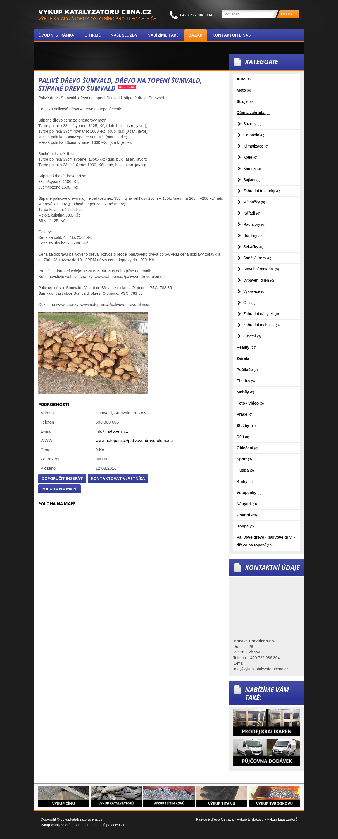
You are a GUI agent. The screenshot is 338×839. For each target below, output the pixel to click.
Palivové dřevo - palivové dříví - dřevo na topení (266, 541)
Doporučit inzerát (62, 478)
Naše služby (124, 35)
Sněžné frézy (257, 258)
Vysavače (254, 291)
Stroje (245, 101)
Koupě (245, 526)
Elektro (246, 381)
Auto (244, 79)
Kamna (252, 168)
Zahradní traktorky (261, 191)
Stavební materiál (261, 269)
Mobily (245, 392)
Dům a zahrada (253, 112)
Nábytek (247, 504)
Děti (243, 436)
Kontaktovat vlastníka (118, 478)
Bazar (195, 35)
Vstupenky (249, 492)
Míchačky (254, 202)
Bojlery (251, 179)
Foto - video (250, 403)
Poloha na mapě (59, 488)
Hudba (245, 470)
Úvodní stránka (56, 35)
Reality (246, 347)
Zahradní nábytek (261, 314)
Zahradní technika (261, 325)
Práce (244, 414)
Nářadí (251, 213)
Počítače (247, 369)
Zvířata (245, 358)
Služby (246, 425)
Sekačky (253, 246)
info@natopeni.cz (112, 431)
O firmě (92, 35)
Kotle (250, 157)
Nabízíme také (162, 35)
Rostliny (252, 235)
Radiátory (254, 224)
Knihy (245, 481)
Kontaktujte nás (231, 35)
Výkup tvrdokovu (250, 819)
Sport (244, 459)
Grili (249, 302)
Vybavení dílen (258, 280)
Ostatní (252, 336)
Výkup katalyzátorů (282, 819)
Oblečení (247, 448)
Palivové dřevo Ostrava (215, 819)
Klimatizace (255, 146)
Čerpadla (253, 135)
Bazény (252, 124)
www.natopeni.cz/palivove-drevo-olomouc (134, 440)
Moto (244, 90)
